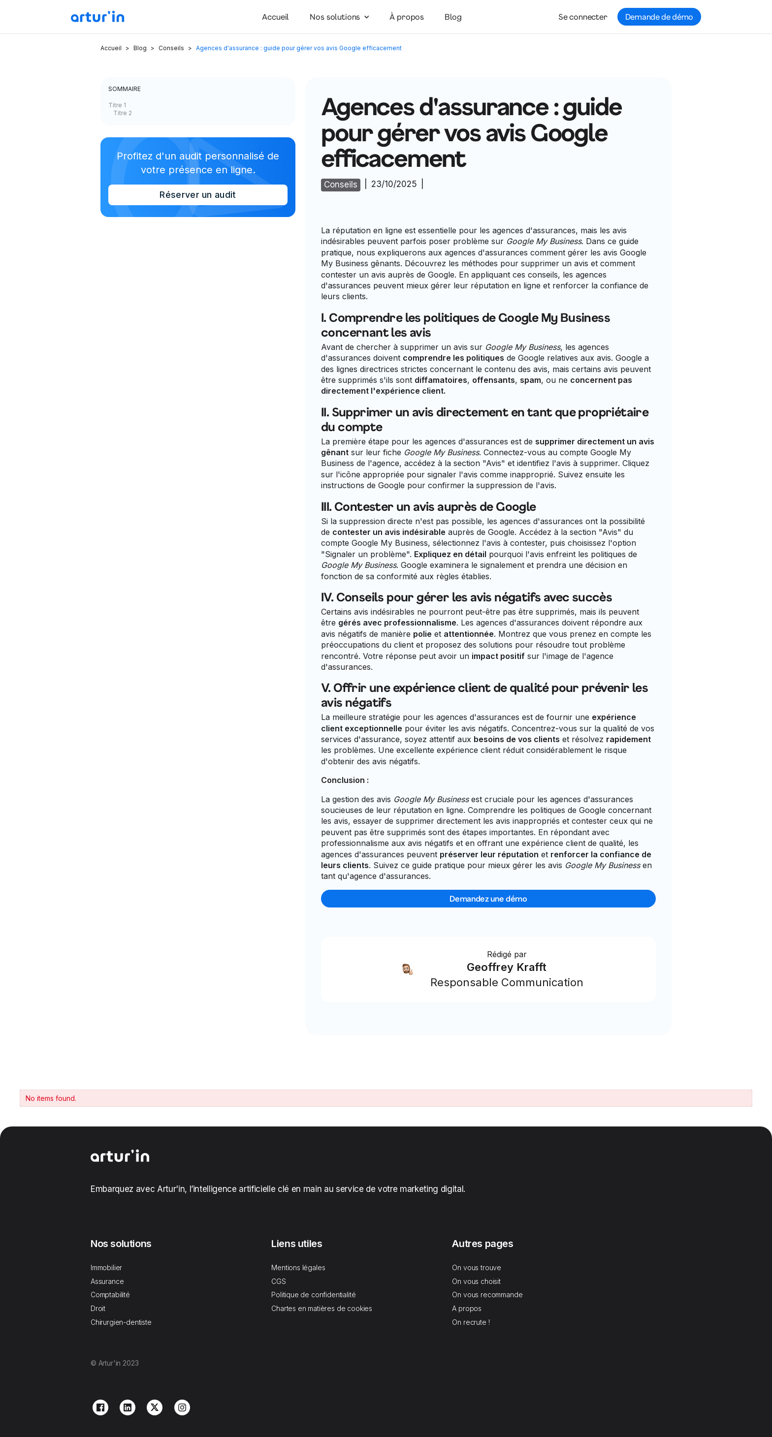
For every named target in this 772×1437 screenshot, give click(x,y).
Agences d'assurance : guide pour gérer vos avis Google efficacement (299, 48)
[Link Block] (488, 969)
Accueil (275, 16)
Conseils (171, 48)
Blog (453, 16)
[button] (339, 17)
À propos (406, 16)
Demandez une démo (488, 898)
